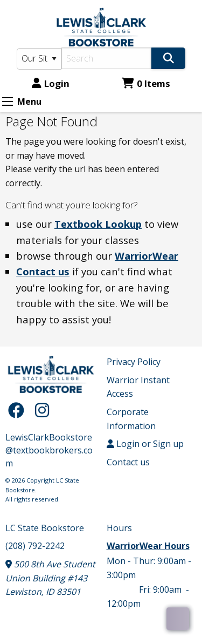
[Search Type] (39, 59)
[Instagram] (42, 410)
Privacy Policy (134, 362)
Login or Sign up (145, 444)
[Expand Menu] (7, 101)
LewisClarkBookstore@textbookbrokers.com (49, 450)
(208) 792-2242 (35, 546)
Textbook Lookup (98, 224)
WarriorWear (146, 255)
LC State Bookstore (44, 528)
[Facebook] (19, 410)
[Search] (106, 58)
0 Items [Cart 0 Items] (146, 83)
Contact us (42, 271)
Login (50, 83)
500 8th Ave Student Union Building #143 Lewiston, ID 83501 (50, 578)
